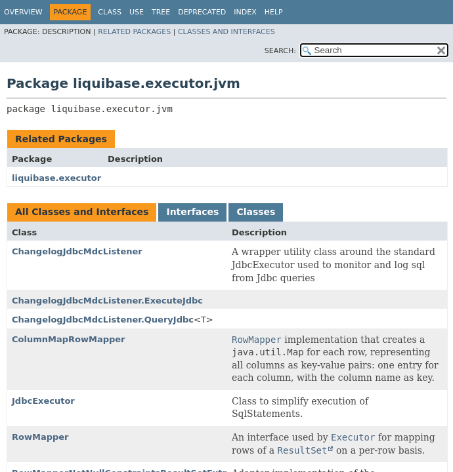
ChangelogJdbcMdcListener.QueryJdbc (103, 319)
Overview (23, 12)
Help (274, 12)
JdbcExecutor (43, 401)
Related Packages (134, 32)
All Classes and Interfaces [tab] (81, 211)
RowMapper (40, 437)
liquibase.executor (56, 178)
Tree (161, 12)
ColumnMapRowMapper (68, 339)
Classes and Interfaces (226, 32)
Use (136, 12)
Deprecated (202, 12)
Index (245, 12)
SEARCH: (280, 51)
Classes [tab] (255, 211)
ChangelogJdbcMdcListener (77, 251)
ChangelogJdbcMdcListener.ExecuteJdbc (107, 300)
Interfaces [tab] (192, 211)
